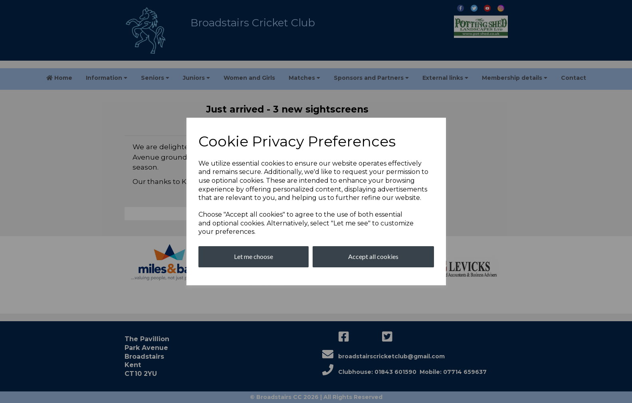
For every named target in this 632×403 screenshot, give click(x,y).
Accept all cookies (373, 256)
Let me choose (253, 256)
